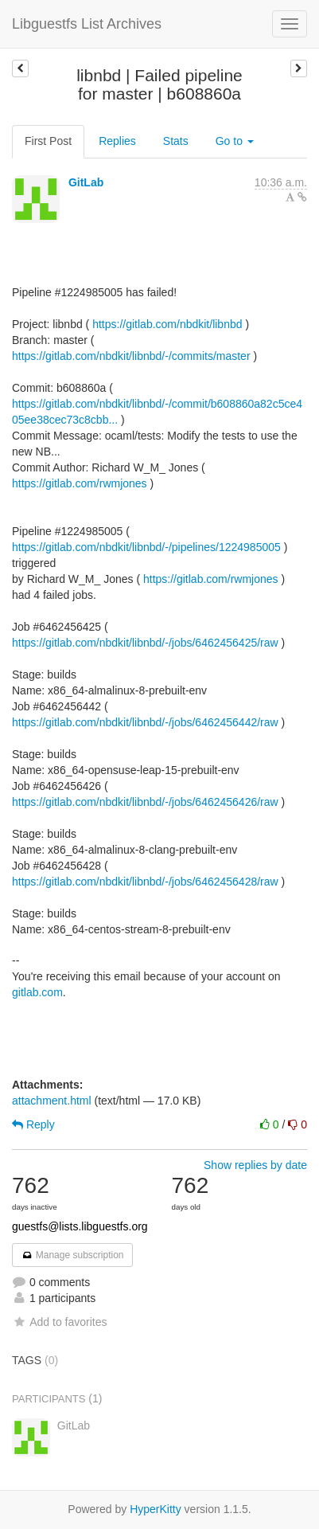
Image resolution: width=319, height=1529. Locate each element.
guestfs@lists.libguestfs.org (80, 1226)
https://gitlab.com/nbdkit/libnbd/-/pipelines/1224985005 (146, 547)
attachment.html (51, 1100)
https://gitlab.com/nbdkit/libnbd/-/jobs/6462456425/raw (145, 642)
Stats (176, 141)
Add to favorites (59, 1322)
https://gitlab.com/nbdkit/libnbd (167, 324)
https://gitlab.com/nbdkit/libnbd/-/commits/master (131, 356)
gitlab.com (37, 992)
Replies (117, 141)
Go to (235, 141)
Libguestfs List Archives (86, 24)
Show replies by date (255, 1165)
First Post (48, 141)
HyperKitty (155, 1509)
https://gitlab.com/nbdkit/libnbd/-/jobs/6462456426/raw (145, 802)
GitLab (85, 182)
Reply (33, 1124)
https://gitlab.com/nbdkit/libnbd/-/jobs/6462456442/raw (145, 722)
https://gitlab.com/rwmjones (79, 483)
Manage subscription (72, 1255)
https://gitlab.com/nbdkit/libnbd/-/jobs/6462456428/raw (145, 881)
